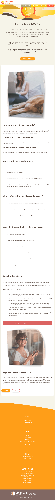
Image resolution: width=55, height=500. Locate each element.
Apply (6, 390)
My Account (27, 460)
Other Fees (27, 420)
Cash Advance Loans (27, 473)
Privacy (27, 439)
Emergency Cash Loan (27, 475)
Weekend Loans (27, 482)
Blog (27, 443)
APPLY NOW (27, 58)
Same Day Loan (27, 478)
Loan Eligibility (27, 422)
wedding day (29, 280)
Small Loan (27, 480)
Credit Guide (27, 437)
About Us (27, 434)
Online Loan (27, 477)
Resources (27, 444)
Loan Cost (27, 419)
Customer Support (27, 456)
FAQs (16, 390)
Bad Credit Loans (27, 471)
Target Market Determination (27, 441)
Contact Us (27, 458)
